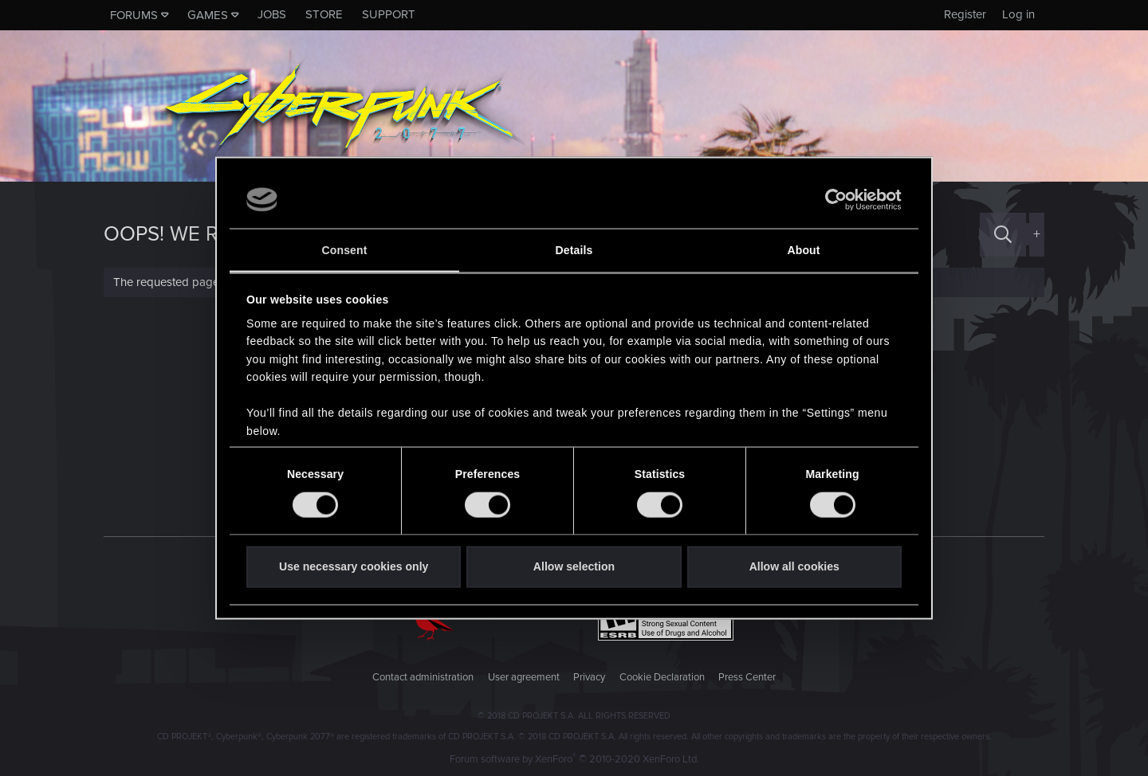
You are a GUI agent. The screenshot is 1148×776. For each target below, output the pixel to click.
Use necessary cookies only (353, 566)
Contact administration (423, 677)
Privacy (589, 677)
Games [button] (207, 15)
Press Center (747, 677)
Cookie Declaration (662, 677)
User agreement (524, 677)
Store (324, 14)
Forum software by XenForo (574, 759)
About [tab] (803, 250)
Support (388, 14)
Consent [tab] (345, 250)
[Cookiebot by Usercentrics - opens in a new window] (832, 200)
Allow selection (574, 566)
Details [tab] (574, 250)
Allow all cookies (794, 566)
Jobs (272, 14)
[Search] (1003, 235)
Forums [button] (134, 15)
